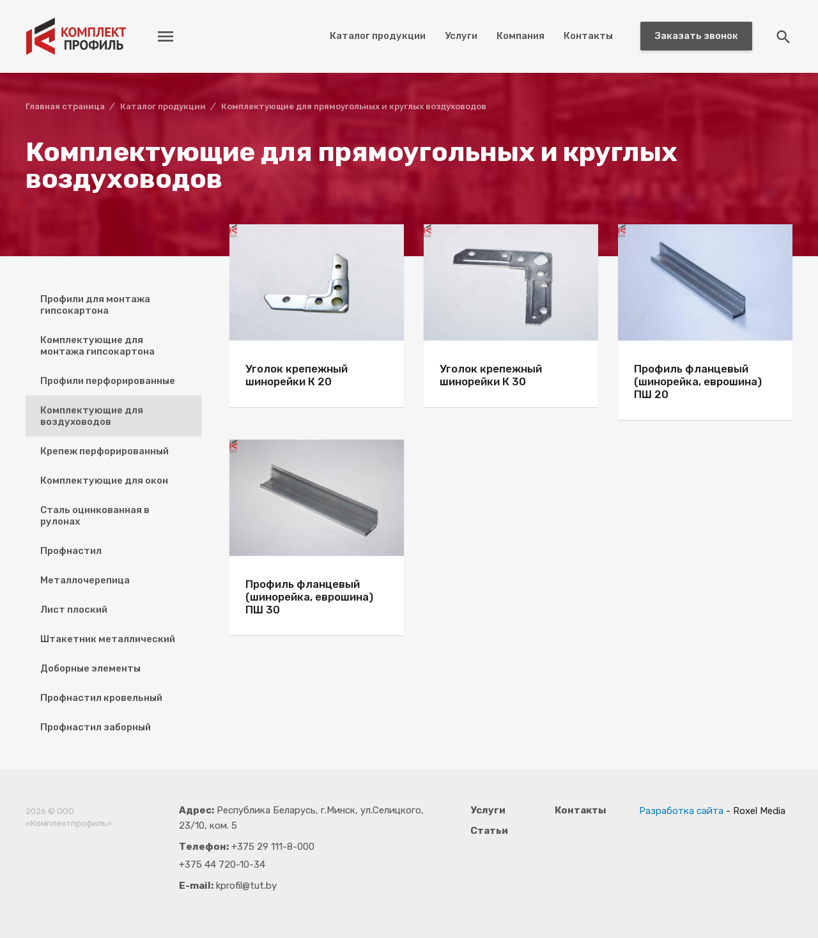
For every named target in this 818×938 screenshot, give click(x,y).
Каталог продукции (378, 36)
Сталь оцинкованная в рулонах (95, 515)
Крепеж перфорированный (104, 451)
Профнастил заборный (95, 727)
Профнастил (71, 551)
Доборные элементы (90, 668)
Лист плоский (73, 609)
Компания (520, 36)
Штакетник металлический (107, 639)
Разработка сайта (681, 811)
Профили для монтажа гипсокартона (95, 304)
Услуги (461, 36)
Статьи (489, 830)
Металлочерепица (85, 580)
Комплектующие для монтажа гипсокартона (97, 345)
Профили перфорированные (107, 381)
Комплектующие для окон (104, 480)
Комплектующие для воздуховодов (91, 415)
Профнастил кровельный (101, 698)
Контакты (588, 36)
